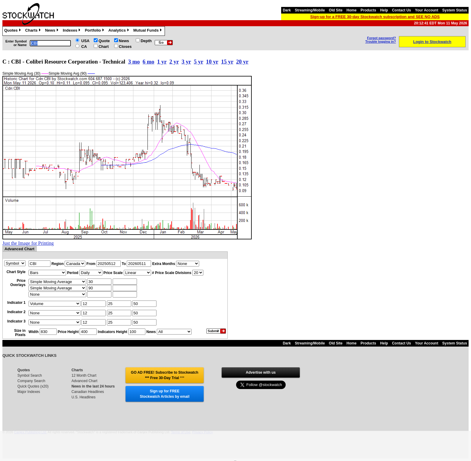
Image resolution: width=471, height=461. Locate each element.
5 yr (198, 61)
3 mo (134, 61)
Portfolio (95, 31)
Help (384, 10)
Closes (125, 46)
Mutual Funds (148, 31)
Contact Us (401, 10)
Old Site (335, 10)
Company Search (31, 381)
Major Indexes (28, 392)
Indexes (72, 31)
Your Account (426, 10)
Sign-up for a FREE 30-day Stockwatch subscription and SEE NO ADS (375, 16)
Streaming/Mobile (310, 10)
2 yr (174, 61)
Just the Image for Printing (28, 243)
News (52, 31)
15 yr (227, 61)
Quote (104, 41)
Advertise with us (260, 372)
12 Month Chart (83, 375)
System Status (454, 10)
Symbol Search (29, 375)
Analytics (119, 31)
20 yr (242, 61)
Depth (146, 41)
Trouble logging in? (380, 41)
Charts (33, 31)
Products (368, 10)
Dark (287, 10)
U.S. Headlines (83, 397)
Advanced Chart (84, 381)
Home (352, 10)
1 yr (161, 61)
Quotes (13, 31)
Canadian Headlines (87, 392)
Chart (104, 46)
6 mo (148, 61)
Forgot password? (381, 38)
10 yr (212, 61)
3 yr (186, 61)
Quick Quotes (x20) (32, 386)
